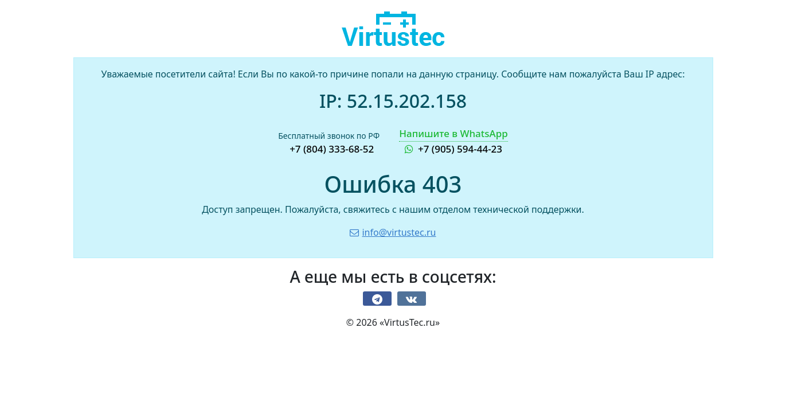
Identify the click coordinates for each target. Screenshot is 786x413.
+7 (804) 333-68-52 (332, 148)
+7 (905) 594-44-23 (453, 140)
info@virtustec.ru (393, 232)
